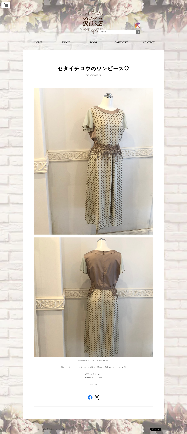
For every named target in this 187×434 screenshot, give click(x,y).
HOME (38, 42)
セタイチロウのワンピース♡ (93, 68)
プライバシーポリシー (32, 429)
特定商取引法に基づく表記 (53, 429)
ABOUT (66, 42)
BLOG (93, 42)
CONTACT (149, 42)
